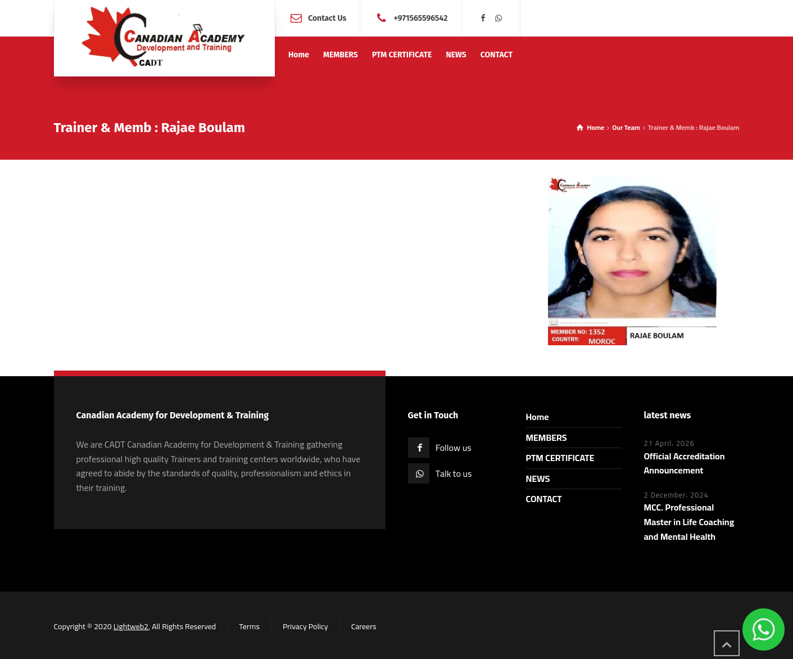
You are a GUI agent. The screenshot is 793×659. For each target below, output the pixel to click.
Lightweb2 (131, 626)
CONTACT (544, 498)
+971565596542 (421, 17)
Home (537, 416)
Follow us (454, 447)
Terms (249, 626)
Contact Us (327, 17)
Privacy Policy (305, 626)
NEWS (538, 478)
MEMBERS (546, 437)
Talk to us (454, 473)
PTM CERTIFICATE (560, 457)
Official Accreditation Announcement (684, 463)
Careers (364, 626)
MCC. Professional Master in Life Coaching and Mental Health (689, 521)
